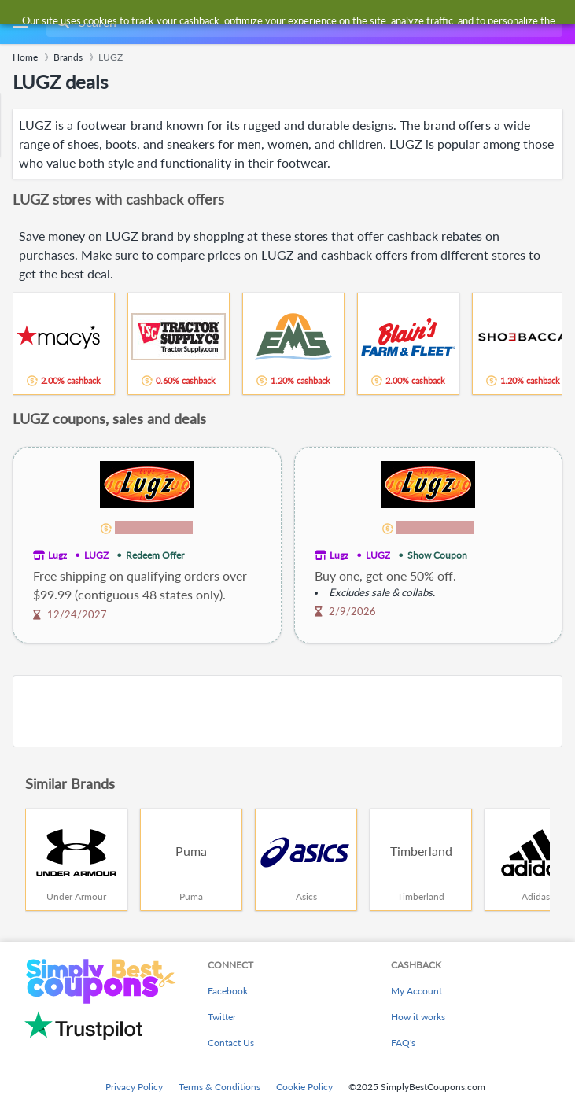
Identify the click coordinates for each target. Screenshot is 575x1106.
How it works (418, 1017)
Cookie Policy (304, 1087)
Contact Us (231, 1043)
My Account (416, 991)
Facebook (228, 991)
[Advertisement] (287, 711)
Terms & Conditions (219, 1087)
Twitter (222, 1017)
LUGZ (96, 555)
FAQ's (403, 1043)
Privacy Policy (134, 1087)
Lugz (57, 555)
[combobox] (302, 22)
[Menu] (20, 22)
